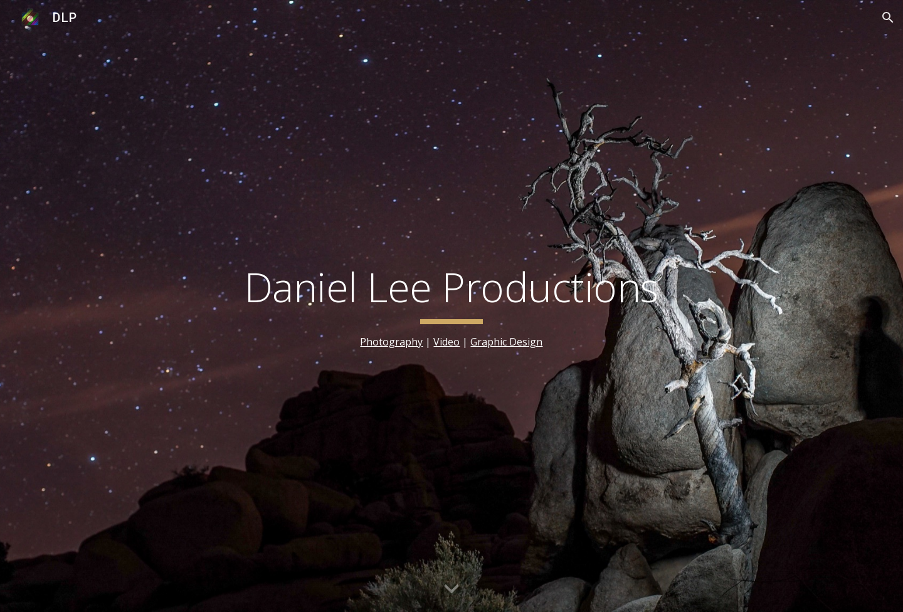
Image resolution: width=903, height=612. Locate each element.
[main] (451, 306)
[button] (888, 18)
